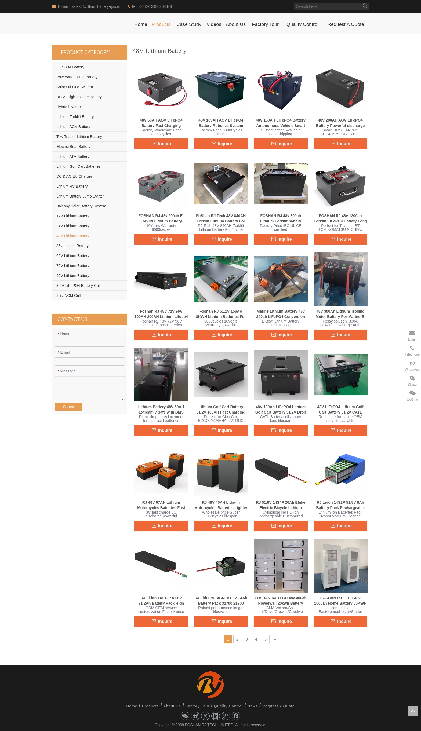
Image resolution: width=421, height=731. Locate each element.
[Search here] (328, 6)
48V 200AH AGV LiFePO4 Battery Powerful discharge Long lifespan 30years (340, 123)
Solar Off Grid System (74, 87)
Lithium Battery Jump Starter (80, 196)
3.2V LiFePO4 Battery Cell (78, 285)
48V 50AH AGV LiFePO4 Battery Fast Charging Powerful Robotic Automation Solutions (161, 123)
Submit (69, 407)
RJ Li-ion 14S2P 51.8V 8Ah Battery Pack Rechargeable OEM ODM (340, 505)
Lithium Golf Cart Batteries (78, 166)
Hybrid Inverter (68, 107)
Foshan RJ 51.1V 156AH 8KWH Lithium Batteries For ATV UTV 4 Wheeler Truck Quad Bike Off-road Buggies (221, 314)
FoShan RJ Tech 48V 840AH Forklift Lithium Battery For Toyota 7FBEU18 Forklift (221, 219)
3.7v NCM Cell (68, 295)
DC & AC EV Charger (74, 176)
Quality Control (228, 706)
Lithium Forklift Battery (75, 117)
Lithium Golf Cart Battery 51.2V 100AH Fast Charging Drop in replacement (221, 410)
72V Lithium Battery (72, 266)
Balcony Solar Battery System (81, 206)
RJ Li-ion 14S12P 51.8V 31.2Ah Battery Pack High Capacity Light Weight (161, 601)
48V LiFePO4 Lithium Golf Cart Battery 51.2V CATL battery (340, 410)
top (413, 711)
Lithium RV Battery (72, 186)
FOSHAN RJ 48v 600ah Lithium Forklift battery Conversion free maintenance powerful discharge (280, 219)
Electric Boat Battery (73, 146)
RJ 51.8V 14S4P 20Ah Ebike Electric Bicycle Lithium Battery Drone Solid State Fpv (280, 505)
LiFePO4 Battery (70, 67)
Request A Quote (278, 706)
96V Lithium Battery (72, 275)
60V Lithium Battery (72, 256)
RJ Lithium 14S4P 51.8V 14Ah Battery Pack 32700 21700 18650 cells (220, 601)
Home (131, 706)
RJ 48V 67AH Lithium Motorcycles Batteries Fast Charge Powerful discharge (161, 505)
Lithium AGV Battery (73, 127)
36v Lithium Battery (72, 246)
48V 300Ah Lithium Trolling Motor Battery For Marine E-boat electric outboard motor (340, 314)
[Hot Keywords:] (365, 6)
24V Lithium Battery (72, 226)
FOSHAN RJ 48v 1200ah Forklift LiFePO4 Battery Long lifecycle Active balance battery (340, 219)
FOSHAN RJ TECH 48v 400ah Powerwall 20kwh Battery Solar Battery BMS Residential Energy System (281, 601)
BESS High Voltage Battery (79, 97)
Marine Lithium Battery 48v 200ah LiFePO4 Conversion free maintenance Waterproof (281, 314)
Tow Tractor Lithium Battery (79, 136)
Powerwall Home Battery (76, 77)
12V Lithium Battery (72, 216)
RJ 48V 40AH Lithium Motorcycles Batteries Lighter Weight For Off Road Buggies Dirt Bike (220, 505)
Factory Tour (198, 706)
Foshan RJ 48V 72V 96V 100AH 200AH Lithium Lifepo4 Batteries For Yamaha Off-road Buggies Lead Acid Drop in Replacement (161, 314)
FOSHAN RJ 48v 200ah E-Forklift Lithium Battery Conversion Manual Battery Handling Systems (161, 219)
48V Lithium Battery (72, 236)
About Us (172, 706)
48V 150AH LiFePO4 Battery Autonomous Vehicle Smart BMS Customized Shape (281, 123)
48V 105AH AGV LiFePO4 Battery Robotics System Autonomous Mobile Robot (221, 123)
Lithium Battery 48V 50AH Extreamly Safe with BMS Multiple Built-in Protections (161, 410)
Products (150, 706)
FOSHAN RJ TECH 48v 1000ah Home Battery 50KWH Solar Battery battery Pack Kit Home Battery (340, 601)
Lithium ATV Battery (72, 156)
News (252, 706)
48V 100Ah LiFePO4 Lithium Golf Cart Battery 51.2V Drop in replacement (280, 410)
